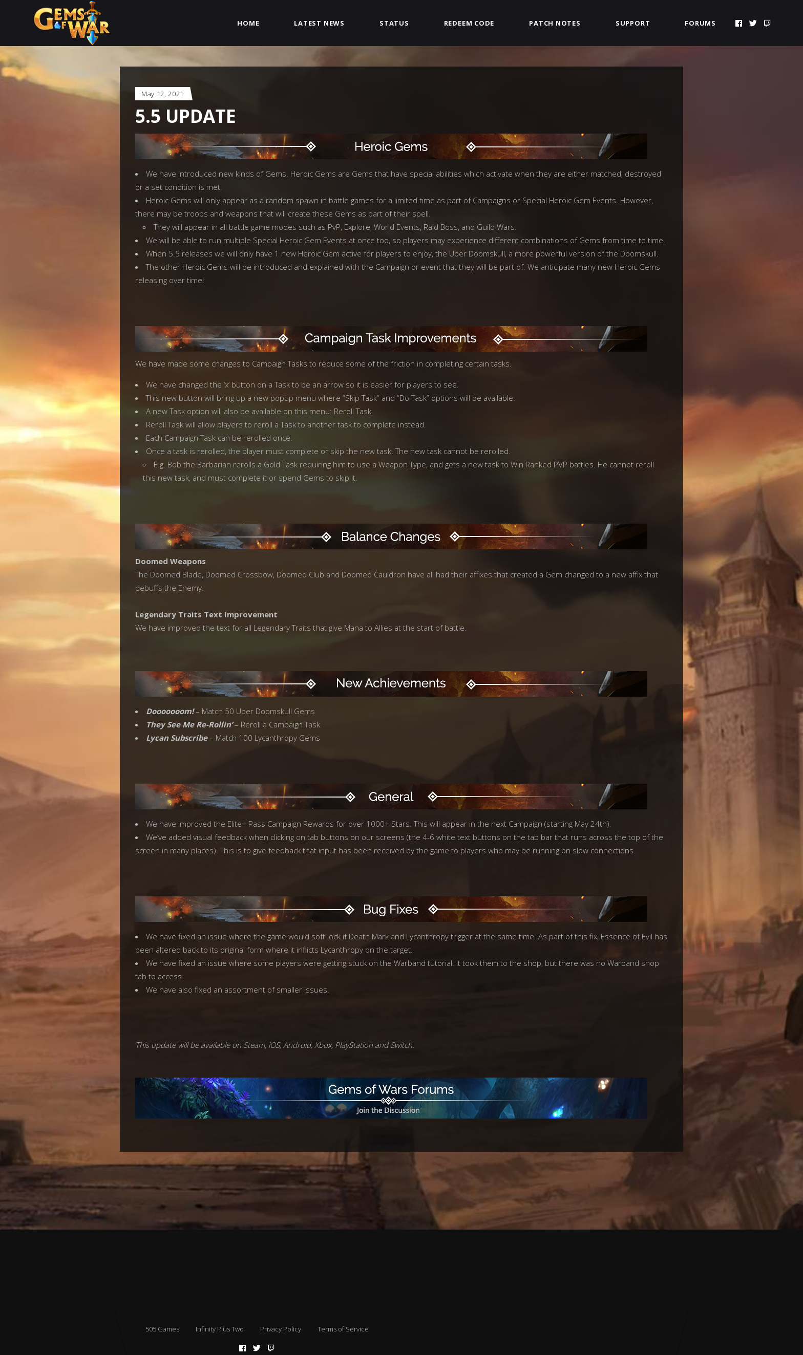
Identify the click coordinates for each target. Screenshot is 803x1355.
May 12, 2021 (162, 93)
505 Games (162, 1329)
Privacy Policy (280, 1329)
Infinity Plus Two (220, 1329)
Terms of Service (343, 1329)
